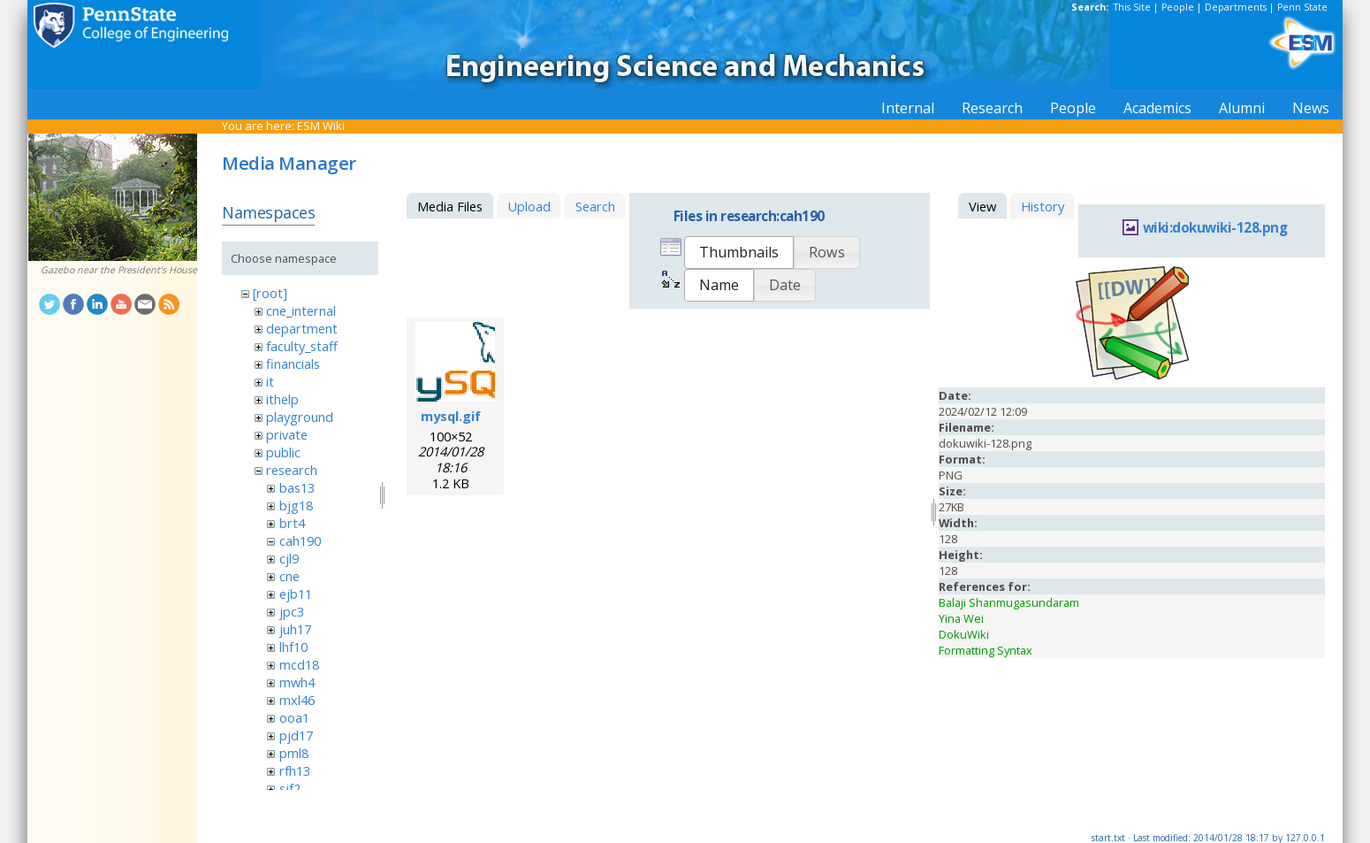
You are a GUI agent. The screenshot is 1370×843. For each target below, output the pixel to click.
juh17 (295, 629)
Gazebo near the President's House (119, 270)
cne (289, 576)
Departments (1236, 7)
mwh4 (297, 682)
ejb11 (295, 593)
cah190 (300, 540)
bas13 (297, 487)
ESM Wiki (321, 126)
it (270, 381)
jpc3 (291, 611)
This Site (1132, 7)
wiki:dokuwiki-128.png (1215, 227)
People (1177, 7)
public (283, 452)
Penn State (1302, 7)
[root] (270, 293)
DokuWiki (964, 634)
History (1042, 206)
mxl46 (297, 700)
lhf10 (293, 646)
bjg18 (296, 505)
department (302, 328)
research (291, 470)
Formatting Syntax (985, 650)
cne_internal (301, 310)
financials (293, 363)
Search (595, 206)
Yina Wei (961, 618)
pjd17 (296, 735)
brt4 (292, 523)
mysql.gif (451, 416)
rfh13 (294, 770)
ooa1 (294, 717)
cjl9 (289, 558)
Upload (529, 206)
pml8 (293, 753)
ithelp (282, 399)
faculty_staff (302, 346)
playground (299, 416)
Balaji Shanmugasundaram (1009, 602)
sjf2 (290, 788)
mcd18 (299, 664)
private (287, 434)
